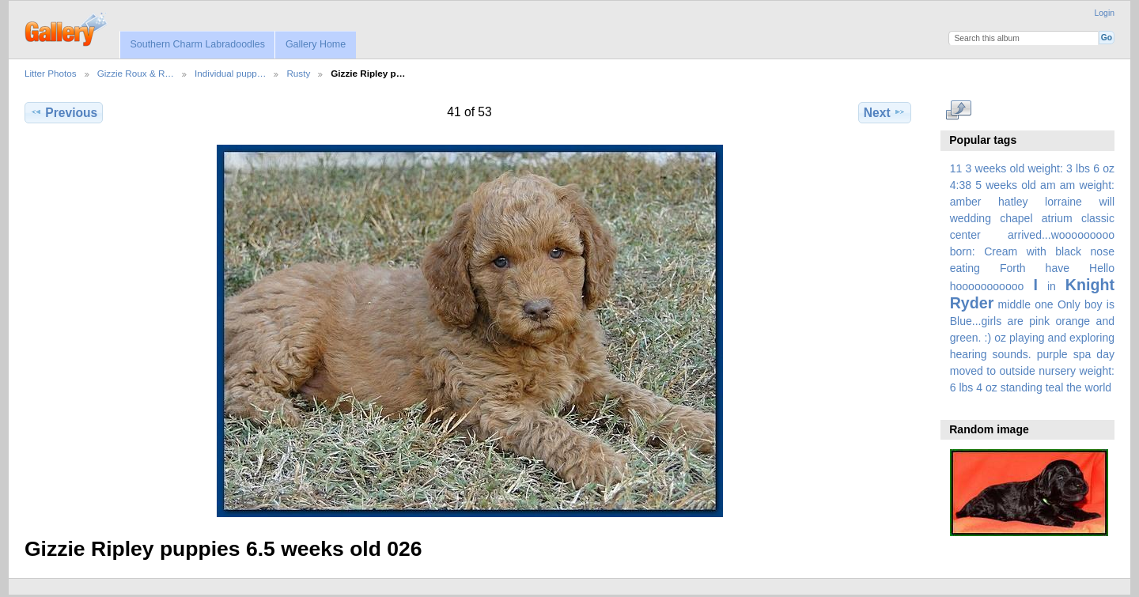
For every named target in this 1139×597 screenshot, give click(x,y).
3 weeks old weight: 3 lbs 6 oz (1040, 168)
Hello (1101, 268)
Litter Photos (51, 73)
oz (1000, 337)
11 (956, 168)
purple (1052, 354)
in (1051, 286)
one (1044, 304)
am (1048, 185)
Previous (63, 112)
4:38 (960, 185)
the (1074, 387)
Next (885, 112)
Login (1104, 13)
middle (1014, 304)
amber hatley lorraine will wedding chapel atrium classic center (1032, 218)
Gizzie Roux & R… (135, 73)
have (1057, 268)
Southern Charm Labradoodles (197, 44)
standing (1022, 387)
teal (1055, 387)
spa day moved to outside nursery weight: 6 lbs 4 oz (1032, 371)
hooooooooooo (987, 286)
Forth (1013, 268)
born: (962, 251)
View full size (958, 111)
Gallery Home (316, 44)
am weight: (1087, 185)
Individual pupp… (230, 73)
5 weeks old (1005, 185)
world (1098, 387)
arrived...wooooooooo (1061, 235)
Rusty (298, 73)
